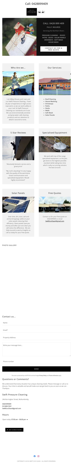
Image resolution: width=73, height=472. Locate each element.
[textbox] (36, 322)
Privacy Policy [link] (42, 375)
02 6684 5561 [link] (7, 406)
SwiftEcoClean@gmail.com (54, 221)
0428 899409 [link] (6, 404)
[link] (36, 12)
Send (36, 369)
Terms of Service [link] (53, 375)
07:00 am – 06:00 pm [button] (18, 419)
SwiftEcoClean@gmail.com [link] (11, 408)
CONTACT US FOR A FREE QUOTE (53, 49)
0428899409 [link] (40, 4)
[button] (27, 419)
